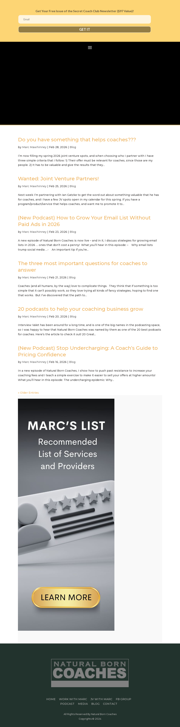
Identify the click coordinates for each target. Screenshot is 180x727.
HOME (51, 699)
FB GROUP (123, 699)
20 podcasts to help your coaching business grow (80, 309)
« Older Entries (28, 392)
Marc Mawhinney (34, 147)
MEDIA (83, 704)
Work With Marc (73, 699)
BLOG (95, 704)
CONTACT (110, 704)
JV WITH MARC (101, 699)
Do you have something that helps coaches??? (77, 140)
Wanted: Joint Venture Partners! (58, 179)
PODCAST (67, 704)
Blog (73, 147)
